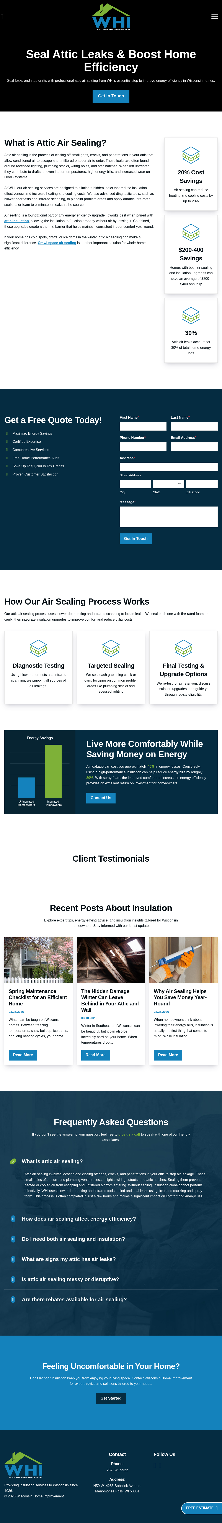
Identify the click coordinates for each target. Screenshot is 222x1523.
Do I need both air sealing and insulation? (68, 1239)
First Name (129, 417)
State (157, 492)
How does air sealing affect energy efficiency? (73, 1218)
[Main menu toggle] (214, 16)
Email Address (183, 438)
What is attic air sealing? (47, 1161)
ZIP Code (193, 492)
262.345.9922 (117, 1470)
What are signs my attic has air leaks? (63, 1259)
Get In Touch (111, 96)
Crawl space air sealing (57, 243)
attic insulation (16, 221)
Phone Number (133, 438)
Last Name (180, 417)
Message (128, 502)
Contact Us (101, 798)
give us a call (129, 1134)
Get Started (110, 1398)
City (122, 492)
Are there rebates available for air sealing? (69, 1299)
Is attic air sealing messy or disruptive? (65, 1279)
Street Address (130, 475)
